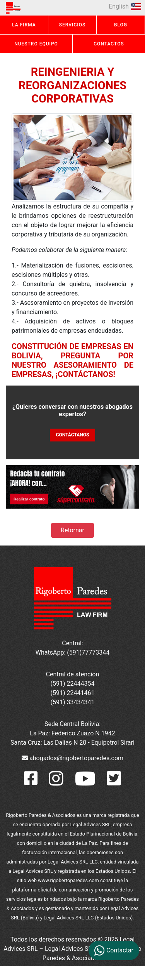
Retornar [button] (72, 530)
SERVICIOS (72, 25)
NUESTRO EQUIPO (36, 44)
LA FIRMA (24, 25)
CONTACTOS (109, 44)
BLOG (120, 25)
